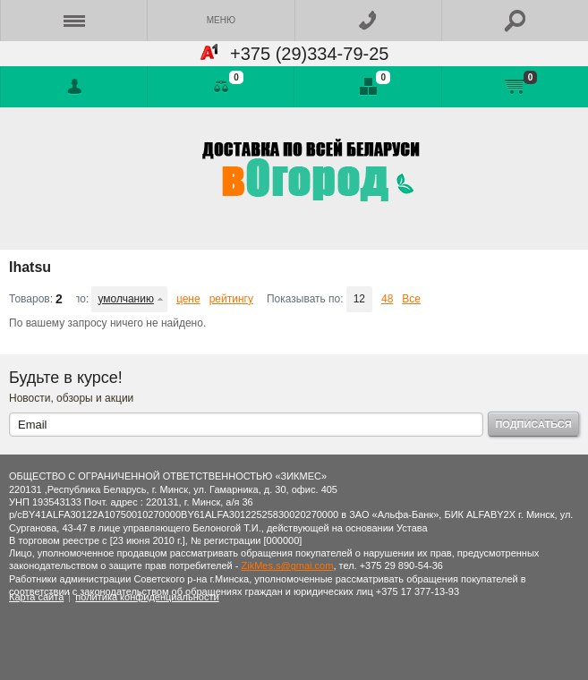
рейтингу (231, 299)
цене (188, 299)
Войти (74, 86)
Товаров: (31, 299)
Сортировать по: (82, 299)
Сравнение (221, 86)
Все (411, 299)
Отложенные (367, 86)
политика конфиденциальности (146, 596)
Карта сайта (36, 596)
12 (359, 299)
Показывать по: (305, 299)
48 (387, 299)
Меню (221, 20)
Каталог (74, 20)
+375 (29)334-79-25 (304, 54)
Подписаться (533, 424)
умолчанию (126, 299)
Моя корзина (515, 86)
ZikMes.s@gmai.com (288, 565)
